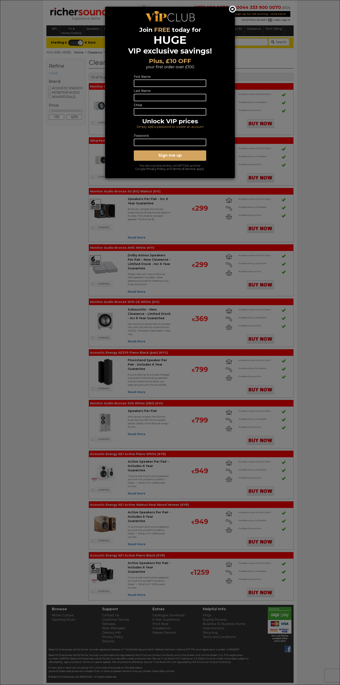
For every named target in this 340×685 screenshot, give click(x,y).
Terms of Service (184, 169)
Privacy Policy (156, 169)
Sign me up (170, 155)
